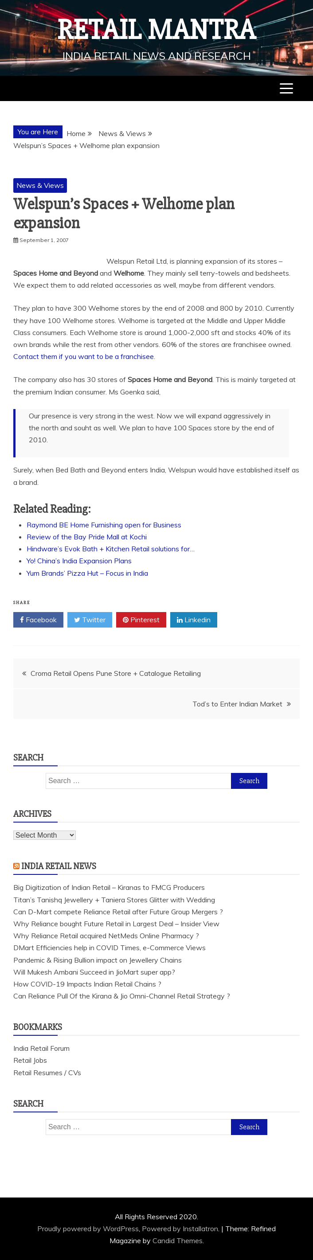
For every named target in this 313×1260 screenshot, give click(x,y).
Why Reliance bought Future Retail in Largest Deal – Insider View (116, 923)
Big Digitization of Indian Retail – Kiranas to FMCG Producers (109, 887)
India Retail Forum (41, 1048)
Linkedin (194, 620)
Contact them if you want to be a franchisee (83, 356)
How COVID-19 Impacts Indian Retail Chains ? (87, 983)
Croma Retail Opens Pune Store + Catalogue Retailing (116, 673)
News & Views (40, 185)
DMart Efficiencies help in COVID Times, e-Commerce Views (109, 947)
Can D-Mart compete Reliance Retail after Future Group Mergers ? (118, 911)
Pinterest (141, 620)
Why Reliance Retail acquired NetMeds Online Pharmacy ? (106, 935)
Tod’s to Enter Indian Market (237, 703)
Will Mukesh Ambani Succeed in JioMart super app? (94, 971)
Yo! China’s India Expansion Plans (79, 560)
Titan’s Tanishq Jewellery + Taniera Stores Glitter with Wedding (114, 899)
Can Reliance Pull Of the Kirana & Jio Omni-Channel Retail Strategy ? (121, 995)
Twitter (90, 620)
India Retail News (58, 866)
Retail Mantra (156, 30)
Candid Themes (178, 1240)
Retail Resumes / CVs (47, 1072)
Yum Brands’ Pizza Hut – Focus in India (87, 573)
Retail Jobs (30, 1060)
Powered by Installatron (180, 1228)
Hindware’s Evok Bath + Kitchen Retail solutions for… (111, 548)
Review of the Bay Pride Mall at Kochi (87, 536)
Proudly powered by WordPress (88, 1228)
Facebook (38, 620)
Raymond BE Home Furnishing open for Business (104, 524)
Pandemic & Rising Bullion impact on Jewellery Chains (97, 960)
